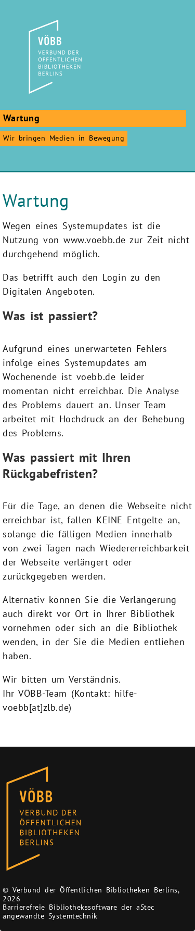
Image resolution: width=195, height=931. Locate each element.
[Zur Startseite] (54, 57)
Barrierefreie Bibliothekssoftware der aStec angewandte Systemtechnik (78, 911)
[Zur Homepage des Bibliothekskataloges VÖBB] (43, 819)
